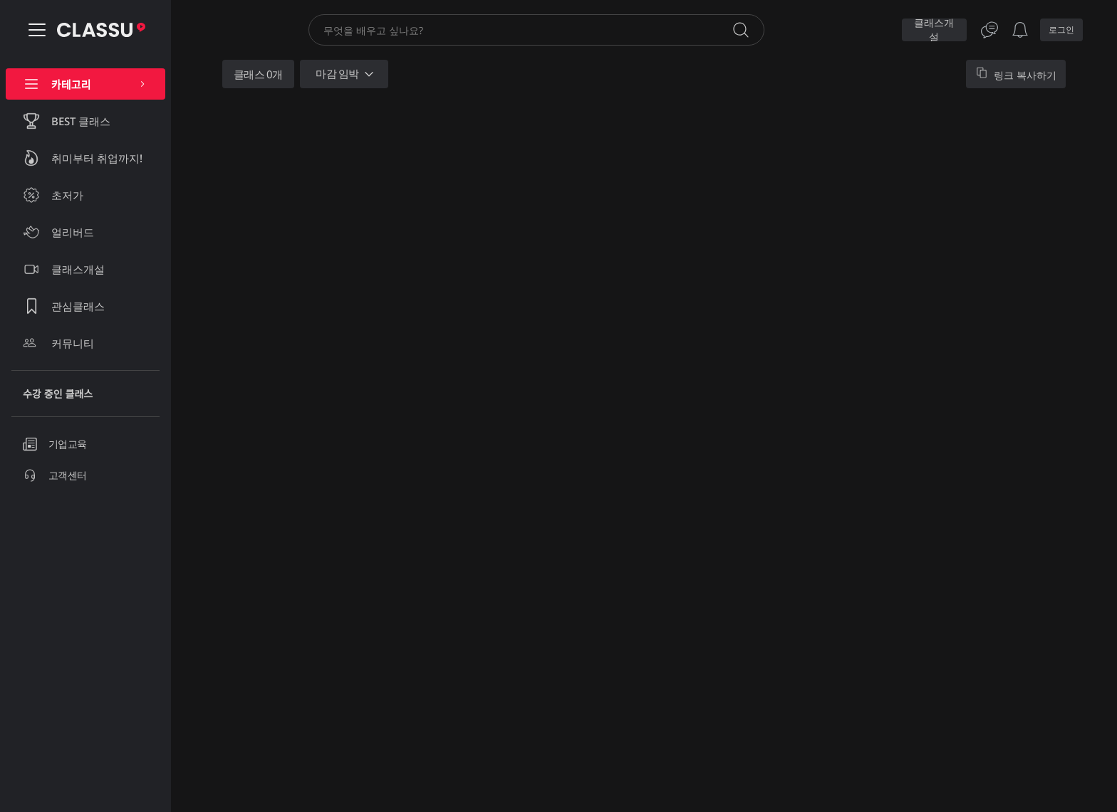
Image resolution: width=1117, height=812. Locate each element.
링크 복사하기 (1015, 74)
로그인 (1061, 29)
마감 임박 (346, 74)
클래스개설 (934, 30)
